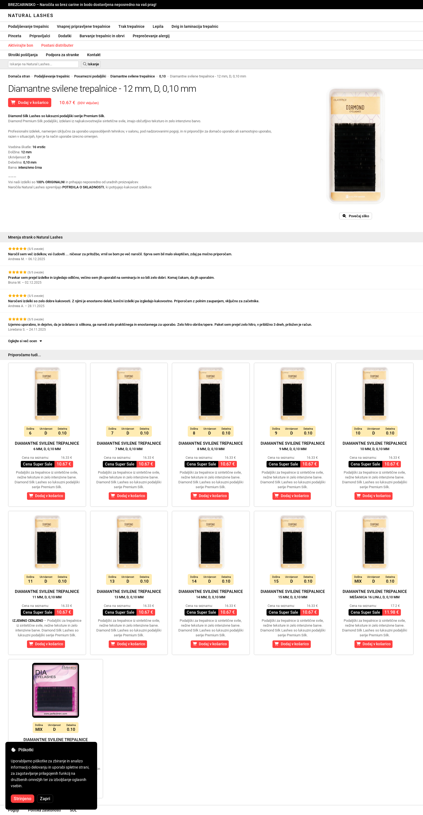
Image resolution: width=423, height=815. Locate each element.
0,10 (162, 76)
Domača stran (19, 76)
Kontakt (94, 55)
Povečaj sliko (355, 216)
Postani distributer (57, 45)
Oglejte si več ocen (25, 341)
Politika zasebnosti (44, 810)
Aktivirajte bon (20, 45)
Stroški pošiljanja (23, 55)
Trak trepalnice (131, 26)
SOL (73, 810)
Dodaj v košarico (30, 102)
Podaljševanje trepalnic (28, 26)
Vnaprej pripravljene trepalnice (83, 26)
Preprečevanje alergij (151, 36)
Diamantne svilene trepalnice (132, 76)
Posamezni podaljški (90, 76)
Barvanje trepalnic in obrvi (102, 36)
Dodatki (64, 36)
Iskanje (91, 64)
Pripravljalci (39, 36)
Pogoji (13, 810)
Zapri (45, 798)
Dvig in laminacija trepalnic (195, 26)
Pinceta (14, 36)
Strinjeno (22, 798)
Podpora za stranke (62, 55)
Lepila (158, 26)
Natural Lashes (30, 15)
